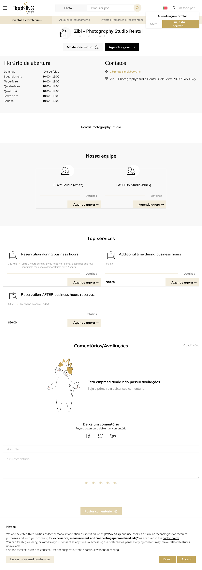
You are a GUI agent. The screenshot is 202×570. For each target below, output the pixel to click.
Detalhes (91, 196)
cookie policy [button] (171, 538)
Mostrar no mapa (80, 47)
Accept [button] (186, 559)
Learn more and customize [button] (30, 559)
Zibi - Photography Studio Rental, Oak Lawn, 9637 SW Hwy (153, 79)
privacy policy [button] (112, 534)
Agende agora (119, 47)
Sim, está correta (178, 24)
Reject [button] (167, 559)
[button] (6, 8)
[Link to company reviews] (84, 36)
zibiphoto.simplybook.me (125, 71)
